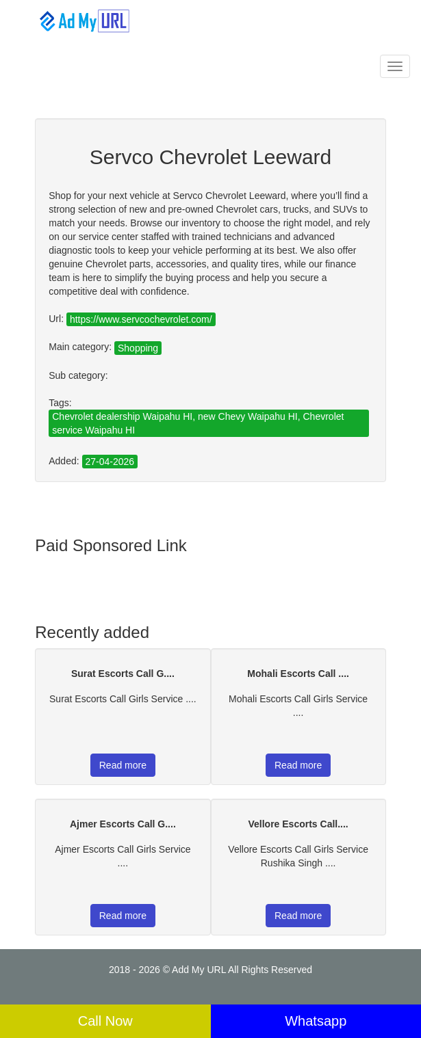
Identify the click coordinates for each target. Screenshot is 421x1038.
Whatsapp (315, 1020)
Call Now (105, 1020)
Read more (122, 765)
